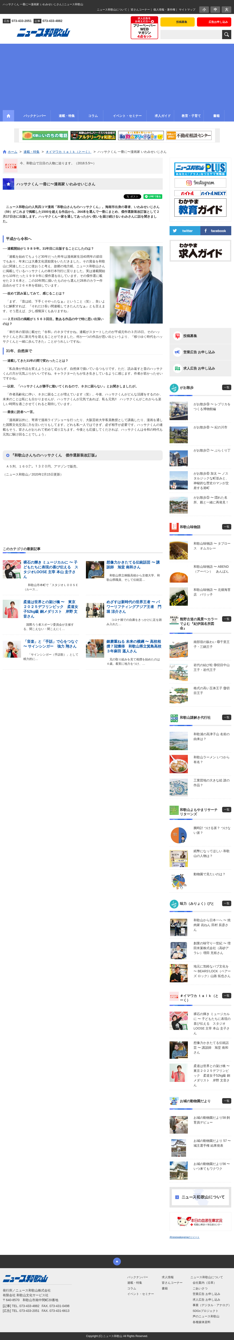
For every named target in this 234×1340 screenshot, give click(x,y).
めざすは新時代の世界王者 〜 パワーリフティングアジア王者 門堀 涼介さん (133, 606)
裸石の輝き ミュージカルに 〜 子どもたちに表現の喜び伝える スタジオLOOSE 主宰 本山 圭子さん (212, 1023)
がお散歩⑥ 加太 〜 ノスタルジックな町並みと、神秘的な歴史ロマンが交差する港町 (211, 481)
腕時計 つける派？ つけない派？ (212, 830)
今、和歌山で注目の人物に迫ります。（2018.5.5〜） (58, 163)
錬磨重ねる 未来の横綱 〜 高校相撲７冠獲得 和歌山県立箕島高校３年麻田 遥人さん (133, 646)
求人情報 (168, 1277)
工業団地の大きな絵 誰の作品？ (212, 782)
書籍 (165, 1288)
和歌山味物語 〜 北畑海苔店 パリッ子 (212, 592)
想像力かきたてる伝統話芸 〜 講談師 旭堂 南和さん (211, 1047)
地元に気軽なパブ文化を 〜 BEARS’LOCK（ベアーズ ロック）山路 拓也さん (212, 971)
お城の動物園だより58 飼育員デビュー (212, 1120)
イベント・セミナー (140, 1294)
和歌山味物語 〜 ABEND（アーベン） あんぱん (211, 569)
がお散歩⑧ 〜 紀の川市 (210, 427)
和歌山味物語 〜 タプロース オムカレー (212, 546)
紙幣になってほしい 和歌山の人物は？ (212, 853)
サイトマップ (187, 9)
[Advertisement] (117, 76)
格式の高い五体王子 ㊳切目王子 (212, 690)
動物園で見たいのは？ (210, 874)
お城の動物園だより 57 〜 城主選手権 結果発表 (212, 1143)
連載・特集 (134, 1282)
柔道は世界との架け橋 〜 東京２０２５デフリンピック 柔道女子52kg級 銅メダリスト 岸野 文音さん (212, 1075)
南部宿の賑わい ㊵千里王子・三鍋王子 (212, 644)
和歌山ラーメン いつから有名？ (212, 759)
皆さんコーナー (140, 9)
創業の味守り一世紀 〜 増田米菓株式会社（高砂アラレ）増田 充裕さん (212, 948)
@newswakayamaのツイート (184, 1237)
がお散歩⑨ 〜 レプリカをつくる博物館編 (212, 406)
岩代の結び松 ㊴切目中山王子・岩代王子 (212, 667)
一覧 (226, 387)
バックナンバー (137, 1277)
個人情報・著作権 (164, 9)
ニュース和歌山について (112, 9)
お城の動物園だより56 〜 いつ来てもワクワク (212, 1166)
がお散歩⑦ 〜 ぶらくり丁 (212, 450)
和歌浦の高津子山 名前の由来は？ (212, 736)
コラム (131, 1288)
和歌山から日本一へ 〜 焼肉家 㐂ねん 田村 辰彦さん (212, 925)
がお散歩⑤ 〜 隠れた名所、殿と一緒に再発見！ (211, 500)
